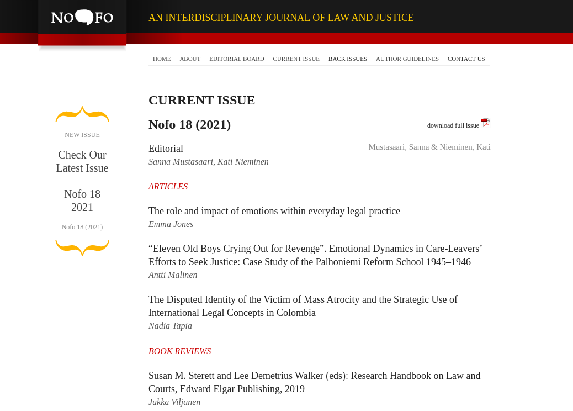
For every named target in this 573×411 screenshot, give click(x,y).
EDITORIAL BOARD (236, 58)
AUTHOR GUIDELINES (407, 58)
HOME (162, 58)
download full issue (459, 123)
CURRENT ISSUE (296, 58)
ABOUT (189, 58)
